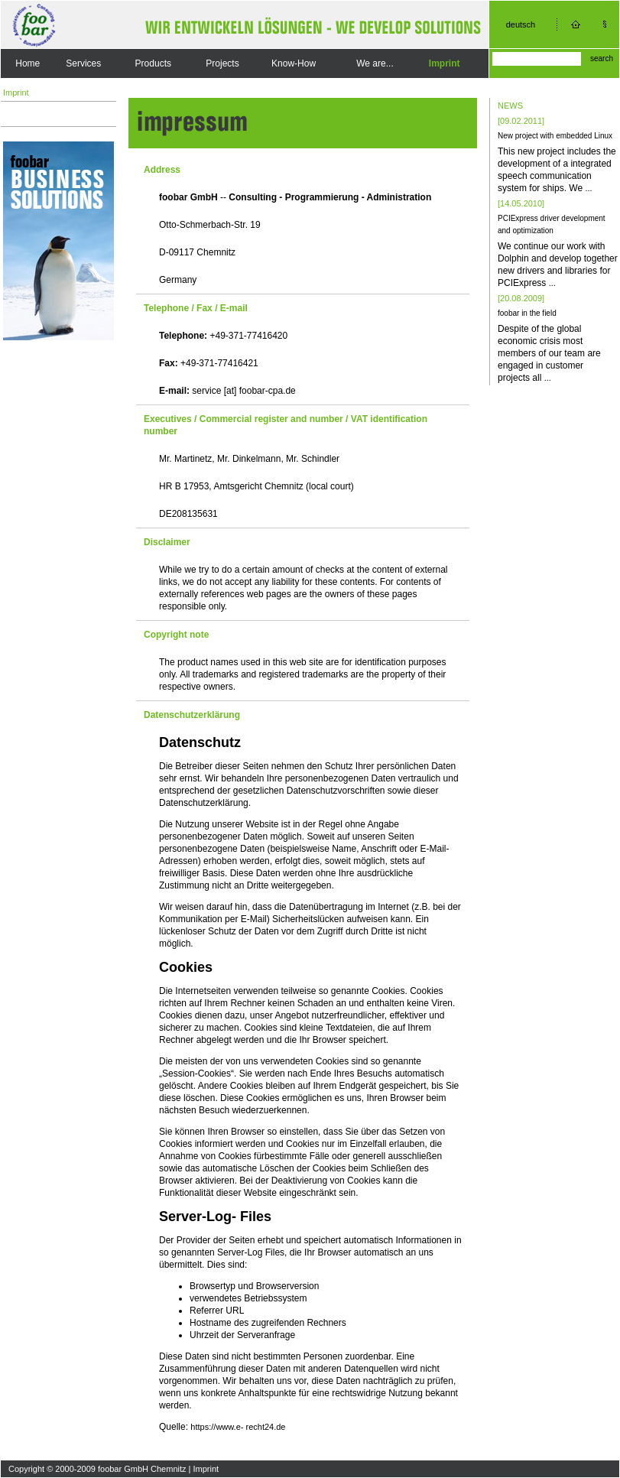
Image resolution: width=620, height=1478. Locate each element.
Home (27, 63)
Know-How (293, 63)
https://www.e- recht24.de (237, 1426)
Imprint (444, 63)
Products (153, 63)
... (588, 188)
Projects (222, 63)
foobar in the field (527, 313)
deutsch (521, 24)
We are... (374, 63)
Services (83, 63)
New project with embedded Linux (555, 136)
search (601, 58)
